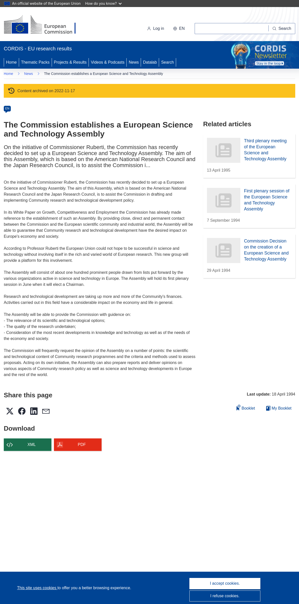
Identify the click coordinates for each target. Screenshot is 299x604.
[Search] (282, 28)
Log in (155, 28)
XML (32, 444)
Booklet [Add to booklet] (246, 407)
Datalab (150, 62)
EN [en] (7, 108)
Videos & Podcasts (107, 62)
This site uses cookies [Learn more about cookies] (37, 588)
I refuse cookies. (225, 596)
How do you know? (103, 3)
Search (167, 62)
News (134, 62)
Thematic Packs (35, 62)
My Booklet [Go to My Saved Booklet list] (278, 408)
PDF (82, 444)
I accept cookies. (225, 583)
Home (11, 62)
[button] (179, 28)
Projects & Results (70, 62)
